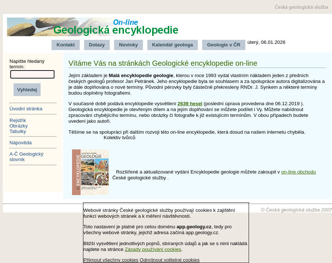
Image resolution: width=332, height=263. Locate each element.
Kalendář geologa (172, 44)
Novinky (128, 44)
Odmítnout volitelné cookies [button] (170, 260)
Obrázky (19, 126)
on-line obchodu (298, 172)
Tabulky (18, 131)
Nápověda (21, 142)
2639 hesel (190, 103)
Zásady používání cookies (153, 249)
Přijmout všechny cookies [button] (110, 260)
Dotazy (97, 44)
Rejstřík (18, 120)
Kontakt (66, 44)
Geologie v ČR (223, 44)
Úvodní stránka (26, 108)
